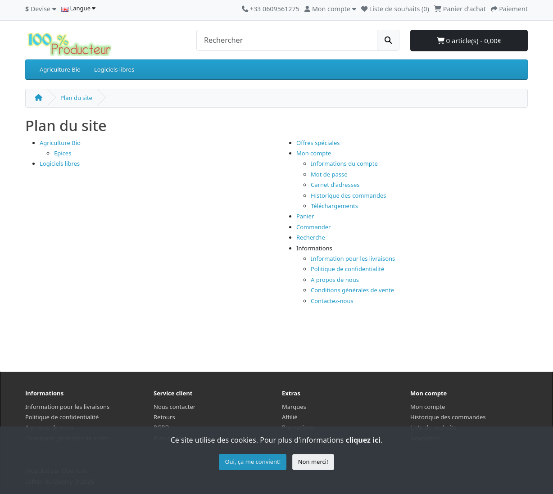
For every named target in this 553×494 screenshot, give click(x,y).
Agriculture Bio (60, 69)
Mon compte (313, 153)
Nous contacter (174, 407)
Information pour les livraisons (353, 258)
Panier (305, 216)
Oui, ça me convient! (253, 462)
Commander (313, 227)
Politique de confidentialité (347, 269)
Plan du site (76, 98)
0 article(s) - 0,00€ (469, 40)
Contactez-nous (332, 301)
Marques (294, 407)
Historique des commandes (348, 195)
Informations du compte (344, 163)
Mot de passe (329, 174)
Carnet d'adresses (335, 185)
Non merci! (313, 462)
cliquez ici (363, 440)
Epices (62, 153)
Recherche (310, 237)
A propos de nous (335, 280)
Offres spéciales (318, 143)
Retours (164, 417)
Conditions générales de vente (352, 290)
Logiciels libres (114, 69)
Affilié (290, 417)
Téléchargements (334, 206)
